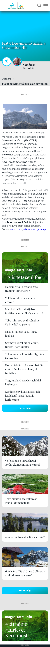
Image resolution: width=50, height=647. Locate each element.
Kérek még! (25, 408)
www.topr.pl (16, 229)
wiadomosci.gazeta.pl (34, 229)
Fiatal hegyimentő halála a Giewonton (25, 83)
